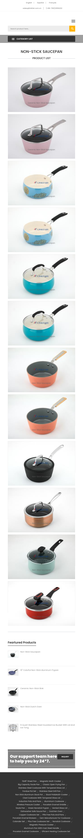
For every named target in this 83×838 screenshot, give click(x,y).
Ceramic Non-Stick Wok (31, 688)
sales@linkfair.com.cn (32, 8)
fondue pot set (29, 791)
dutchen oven (55, 811)
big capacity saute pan (29, 784)
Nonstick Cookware (61, 821)
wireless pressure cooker (28, 804)
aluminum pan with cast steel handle (41, 828)
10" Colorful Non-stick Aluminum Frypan (39, 670)
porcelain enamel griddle (54, 804)
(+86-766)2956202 (54, 8)
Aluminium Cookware (54, 801)
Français (52, 2)
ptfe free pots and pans (53, 814)
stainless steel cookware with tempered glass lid (41, 788)
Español (40, 2)
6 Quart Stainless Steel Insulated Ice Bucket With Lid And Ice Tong (47, 726)
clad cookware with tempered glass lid (41, 798)
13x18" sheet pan (29, 781)
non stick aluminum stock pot (29, 794)
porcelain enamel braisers (24, 818)
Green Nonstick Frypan (38, 808)
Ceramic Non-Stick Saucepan (41, 103)
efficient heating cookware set (56, 831)
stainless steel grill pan (50, 791)
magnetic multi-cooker (50, 781)
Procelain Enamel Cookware (26, 831)
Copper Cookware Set (29, 814)
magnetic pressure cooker (41, 824)
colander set (19, 821)
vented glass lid (59, 808)
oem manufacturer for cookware (55, 818)
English (29, 2)
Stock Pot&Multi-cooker (57, 794)
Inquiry (65, 756)
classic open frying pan (54, 784)
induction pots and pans (30, 801)
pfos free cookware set (38, 821)
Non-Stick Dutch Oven (31, 706)
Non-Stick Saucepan (41, 383)
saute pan (20, 808)
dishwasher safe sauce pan (33, 811)
